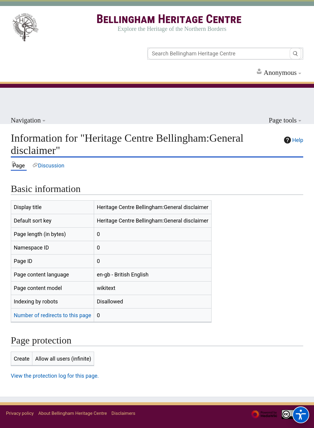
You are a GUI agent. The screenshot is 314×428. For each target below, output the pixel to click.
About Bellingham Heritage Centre (72, 413)
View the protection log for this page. (55, 376)
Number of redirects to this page (52, 315)
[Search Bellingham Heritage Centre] (225, 53)
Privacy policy (20, 413)
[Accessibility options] (300, 414)
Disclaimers (123, 413)
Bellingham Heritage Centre (168, 19)
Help (293, 140)
